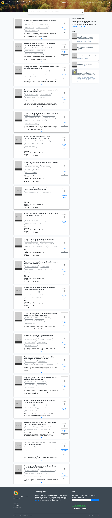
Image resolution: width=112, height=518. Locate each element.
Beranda (64, 2)
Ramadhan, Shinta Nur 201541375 (31, 323)
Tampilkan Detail (64, 28)
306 (43, 450)
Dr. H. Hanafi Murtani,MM (30, 342)
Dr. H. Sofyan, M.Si (28, 169)
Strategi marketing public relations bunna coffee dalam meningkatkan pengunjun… (39, 288)
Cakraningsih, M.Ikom (29, 27)
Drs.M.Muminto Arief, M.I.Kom (42, 27)
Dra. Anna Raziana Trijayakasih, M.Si (32, 73)
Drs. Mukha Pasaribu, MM (30, 269)
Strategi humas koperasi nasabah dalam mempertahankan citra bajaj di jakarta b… (37, 137)
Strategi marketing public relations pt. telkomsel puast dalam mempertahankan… (39, 401)
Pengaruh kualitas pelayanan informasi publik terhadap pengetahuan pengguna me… (39, 358)
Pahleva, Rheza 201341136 (30, 146)
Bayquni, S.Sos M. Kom (41, 120)
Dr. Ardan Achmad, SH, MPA (30, 339)
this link (37, 500)
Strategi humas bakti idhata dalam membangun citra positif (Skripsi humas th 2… (41, 91)
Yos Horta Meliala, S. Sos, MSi (46, 292)
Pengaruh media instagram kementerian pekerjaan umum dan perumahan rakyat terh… (40, 188)
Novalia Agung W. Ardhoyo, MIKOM (45, 339)
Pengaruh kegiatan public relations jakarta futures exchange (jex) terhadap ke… (40, 378)
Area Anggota (17, 507)
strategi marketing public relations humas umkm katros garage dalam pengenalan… (40, 423)
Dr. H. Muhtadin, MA (29, 294)
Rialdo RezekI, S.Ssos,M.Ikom (30, 24)
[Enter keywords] (81, 500)
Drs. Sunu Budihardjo (29, 220)
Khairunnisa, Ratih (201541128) (31, 30)
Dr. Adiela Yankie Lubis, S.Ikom (46, 243)
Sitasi (64, 32)
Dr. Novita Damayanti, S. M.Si (44, 426)
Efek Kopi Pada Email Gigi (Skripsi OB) (84, 64)
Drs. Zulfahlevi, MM (29, 364)
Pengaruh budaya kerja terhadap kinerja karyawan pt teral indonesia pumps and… (41, 263)
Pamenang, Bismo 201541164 (31, 272)
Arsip (100, 2)
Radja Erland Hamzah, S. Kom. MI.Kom (32, 117)
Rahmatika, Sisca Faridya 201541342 (32, 223)
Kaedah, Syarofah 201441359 (31, 172)
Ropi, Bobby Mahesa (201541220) (31, 100)
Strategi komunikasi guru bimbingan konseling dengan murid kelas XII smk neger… (39, 336)
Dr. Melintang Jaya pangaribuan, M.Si (32, 140)
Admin (96, 2)
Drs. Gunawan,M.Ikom (29, 71)
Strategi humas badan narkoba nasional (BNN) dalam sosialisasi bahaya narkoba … (41, 67)
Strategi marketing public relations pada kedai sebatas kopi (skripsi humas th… (39, 240)
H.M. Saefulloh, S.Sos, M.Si (41, 404)
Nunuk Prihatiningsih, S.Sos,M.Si (31, 94)
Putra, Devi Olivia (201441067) (31, 410)
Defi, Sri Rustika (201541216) (30, 345)
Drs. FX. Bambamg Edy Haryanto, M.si (45, 269)
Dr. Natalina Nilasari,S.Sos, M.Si (42, 71)
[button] (41, 38)
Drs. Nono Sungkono (47, 192)
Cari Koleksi (95, 500)
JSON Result (83, 26)
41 (38, 450)
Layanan (16, 503)
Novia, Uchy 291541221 (52, 246)
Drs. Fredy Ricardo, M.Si (43, 24)
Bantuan (84, 2)
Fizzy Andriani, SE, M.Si (42, 361)
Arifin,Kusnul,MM (28, 452)
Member (105, 2)
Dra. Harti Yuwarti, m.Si (29, 195)
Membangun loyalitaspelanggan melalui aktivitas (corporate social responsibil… (40, 467)
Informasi (69, 2)
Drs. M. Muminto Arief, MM (46, 94)
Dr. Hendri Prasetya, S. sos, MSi (49, 117)
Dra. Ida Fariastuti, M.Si (29, 50)
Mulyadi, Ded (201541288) (52, 364)
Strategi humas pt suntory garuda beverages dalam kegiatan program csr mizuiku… (40, 21)
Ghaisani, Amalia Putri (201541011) (32, 387)
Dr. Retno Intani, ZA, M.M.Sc (30, 217)
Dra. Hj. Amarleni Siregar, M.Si (44, 217)
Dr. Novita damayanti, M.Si (30, 361)
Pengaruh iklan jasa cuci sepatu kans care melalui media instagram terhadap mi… (40, 443)
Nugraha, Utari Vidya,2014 (30, 450)
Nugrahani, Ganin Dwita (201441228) (32, 476)
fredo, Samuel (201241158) (30, 76)
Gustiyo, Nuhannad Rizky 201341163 (32, 297)
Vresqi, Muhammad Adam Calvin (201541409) (34, 53)
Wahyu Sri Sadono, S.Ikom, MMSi (31, 166)
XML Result (75, 26)
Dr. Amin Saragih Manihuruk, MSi (31, 47)
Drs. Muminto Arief (45, 140)
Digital (79, 2)
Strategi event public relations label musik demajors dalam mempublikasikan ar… (41, 114)
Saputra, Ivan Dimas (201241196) (31, 123)
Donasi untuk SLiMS (79, 505)
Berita (74, 2)
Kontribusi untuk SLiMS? (80, 508)
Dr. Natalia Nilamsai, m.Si (30, 97)
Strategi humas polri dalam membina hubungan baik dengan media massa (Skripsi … (41, 214)
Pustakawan (90, 2)
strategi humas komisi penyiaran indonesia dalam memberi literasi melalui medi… (40, 44)
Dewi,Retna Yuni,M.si (51, 450)
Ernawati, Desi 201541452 (30, 198)
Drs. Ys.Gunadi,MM (29, 320)
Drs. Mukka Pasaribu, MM (45, 47)
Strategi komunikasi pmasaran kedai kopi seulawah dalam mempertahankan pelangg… (40, 314)
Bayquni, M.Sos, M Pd (41, 246)
